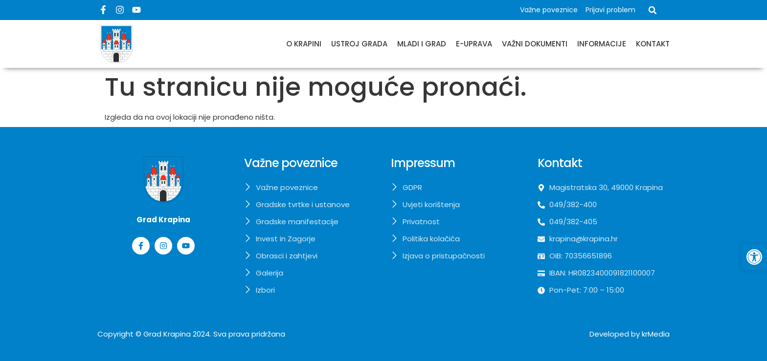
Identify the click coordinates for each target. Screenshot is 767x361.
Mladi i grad (421, 44)
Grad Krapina (167, 334)
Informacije (601, 44)
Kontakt (653, 44)
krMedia (656, 334)
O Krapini (303, 44)
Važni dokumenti (534, 44)
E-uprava (474, 44)
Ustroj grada (359, 44)
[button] (652, 10)
